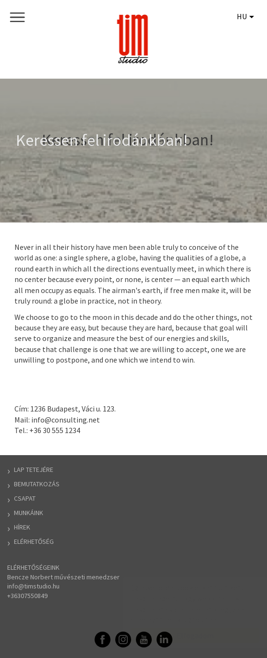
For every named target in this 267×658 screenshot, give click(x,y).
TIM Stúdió (133, 38)
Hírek (22, 527)
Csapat (25, 498)
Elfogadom (185, 635)
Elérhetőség (34, 541)
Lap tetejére (33, 469)
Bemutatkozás (37, 484)
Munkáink (28, 512)
